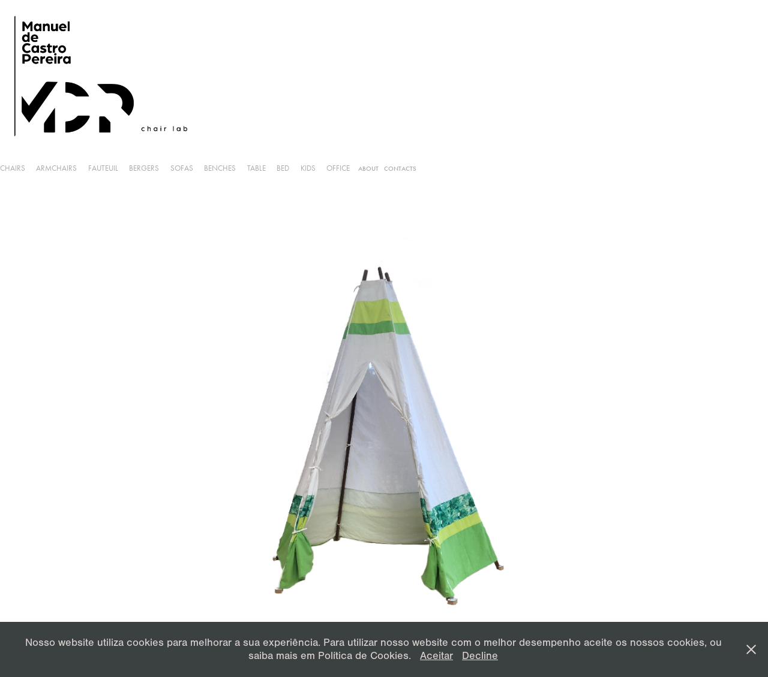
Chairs (12, 168)
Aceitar (436, 655)
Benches (220, 168)
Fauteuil (103, 168)
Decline (480, 655)
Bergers (144, 168)
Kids (308, 168)
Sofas (181, 168)
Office (338, 168)
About (368, 169)
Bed (283, 168)
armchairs (56, 168)
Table (256, 168)
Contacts (400, 169)
